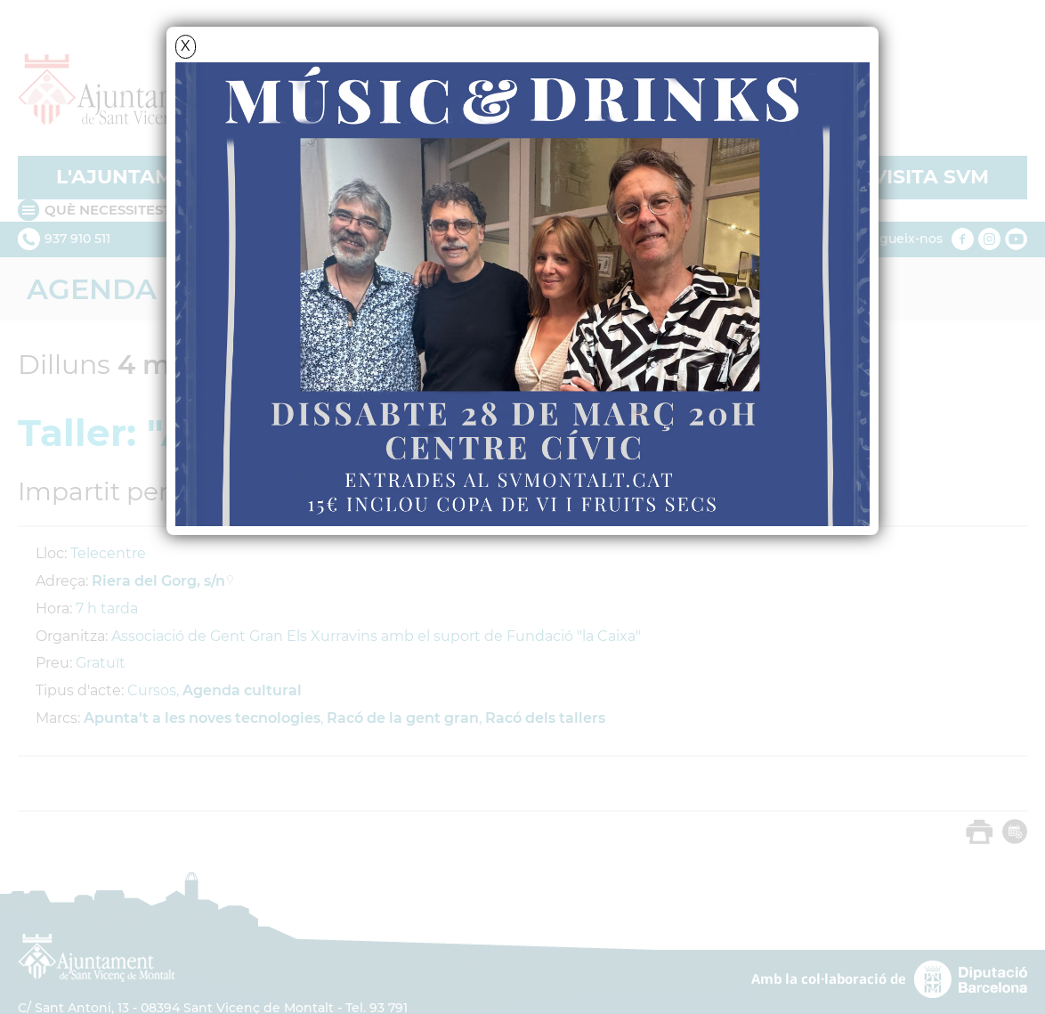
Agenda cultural (242, 690)
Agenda (92, 289)
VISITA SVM (930, 177)
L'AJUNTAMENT (135, 177)
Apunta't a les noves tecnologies (202, 718)
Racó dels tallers (545, 718)
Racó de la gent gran (403, 718)
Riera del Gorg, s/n (158, 580)
